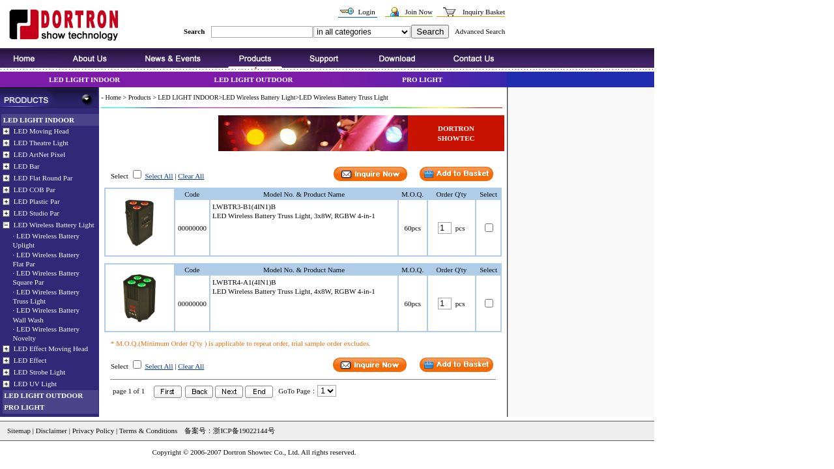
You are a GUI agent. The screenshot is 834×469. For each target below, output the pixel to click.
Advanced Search (480, 31)
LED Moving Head (41, 131)
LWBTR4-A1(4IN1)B (244, 282)
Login (366, 12)
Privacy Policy (93, 430)
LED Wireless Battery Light (54, 225)
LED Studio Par (36, 213)
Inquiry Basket (484, 12)
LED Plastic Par (37, 201)
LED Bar (27, 166)
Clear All (191, 176)
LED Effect (30, 359)
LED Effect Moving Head (51, 348)
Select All (159, 176)
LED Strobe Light (39, 371)
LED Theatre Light (41, 143)
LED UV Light (35, 383)
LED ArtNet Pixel (39, 154)
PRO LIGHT (422, 79)
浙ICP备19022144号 (243, 430)
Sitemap (19, 430)
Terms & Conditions (147, 430)
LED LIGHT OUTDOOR (253, 79)
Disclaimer (51, 430)
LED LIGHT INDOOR (84, 79)
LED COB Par (34, 189)
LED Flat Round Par (43, 178)
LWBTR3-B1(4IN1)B (244, 206)
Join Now (418, 12)
